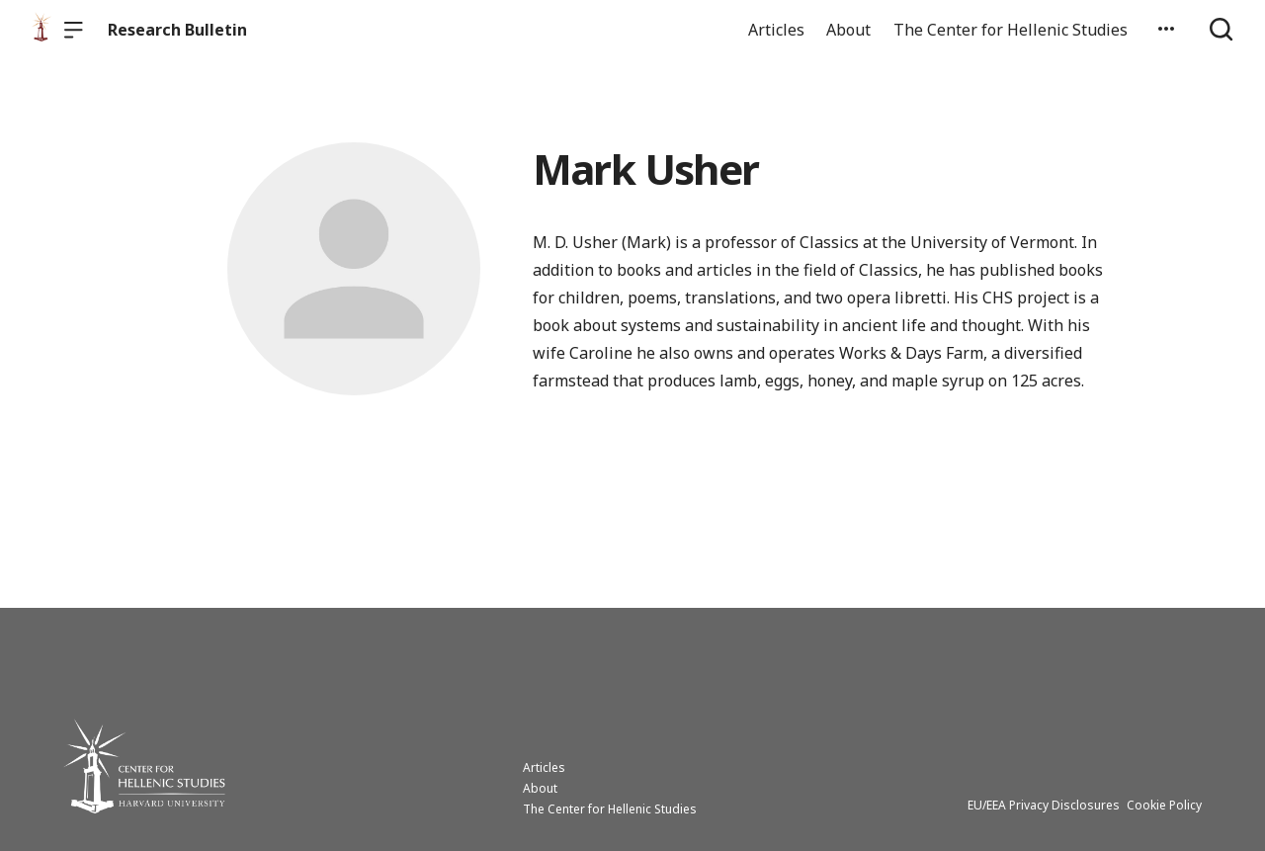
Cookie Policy (1164, 805)
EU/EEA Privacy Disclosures (1044, 805)
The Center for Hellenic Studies (1010, 30)
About (848, 30)
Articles (776, 30)
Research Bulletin (177, 30)
